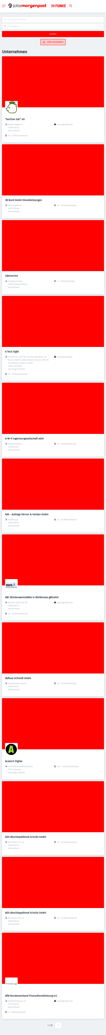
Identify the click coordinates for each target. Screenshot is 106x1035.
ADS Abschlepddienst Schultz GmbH (25, 836)
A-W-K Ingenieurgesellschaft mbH (24, 438)
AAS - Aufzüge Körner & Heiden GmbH (26, 514)
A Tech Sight (12, 351)
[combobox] (53, 20)
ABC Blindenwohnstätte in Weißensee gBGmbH (31, 597)
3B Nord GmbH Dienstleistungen (23, 200)
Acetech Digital (13, 761)
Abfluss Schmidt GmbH (18, 678)
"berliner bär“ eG (15, 119)
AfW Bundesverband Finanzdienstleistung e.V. (31, 995)
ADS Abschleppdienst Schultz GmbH (25, 912)
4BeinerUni (11, 275)
